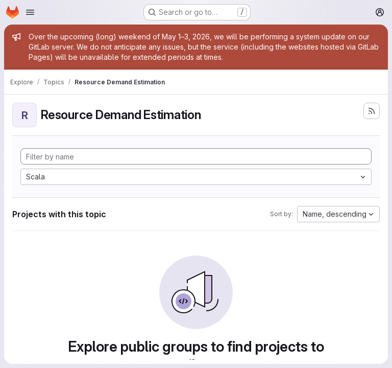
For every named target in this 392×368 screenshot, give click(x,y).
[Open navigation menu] (30, 12)
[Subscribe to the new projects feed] (371, 111)
